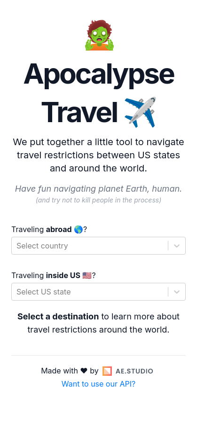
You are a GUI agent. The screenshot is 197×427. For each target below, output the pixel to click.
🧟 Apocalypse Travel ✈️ (98, 73)
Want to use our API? (98, 383)
